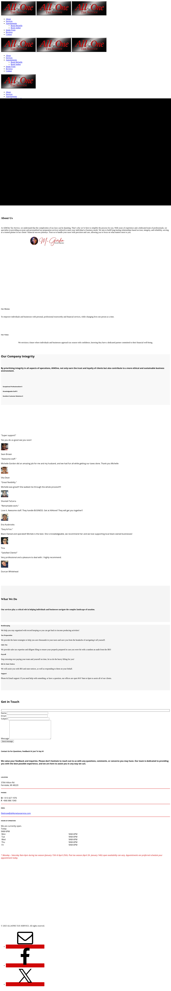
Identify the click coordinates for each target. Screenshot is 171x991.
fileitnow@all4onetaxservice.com (16, 817)
